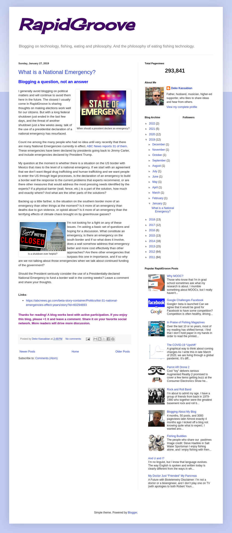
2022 (152, 123)
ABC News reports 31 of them (107, 146)
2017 (152, 225)
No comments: (73, 338)
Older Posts (122, 351)
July (155, 171)
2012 (152, 251)
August (157, 165)
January (157, 203)
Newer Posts (27, 351)
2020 (152, 134)
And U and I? (156, 458)
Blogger (132, 512)
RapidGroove (76, 24)
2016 (152, 230)
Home (75, 351)
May (155, 181)
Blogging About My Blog (181, 411)
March (156, 192)
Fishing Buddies (177, 436)
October (157, 155)
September (159, 160)
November (159, 149)
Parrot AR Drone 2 (178, 367)
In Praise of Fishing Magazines (186, 322)
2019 (152, 139)
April (155, 187)
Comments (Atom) (46, 358)
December (159, 144)
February (158, 198)
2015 (152, 235)
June (155, 176)
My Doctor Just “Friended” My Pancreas (172, 475)
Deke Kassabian (181, 88)
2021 (152, 128)
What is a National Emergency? (57, 72)
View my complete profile (182, 107)
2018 (152, 219)
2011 (152, 257)
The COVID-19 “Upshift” (181, 345)
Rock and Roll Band (179, 389)
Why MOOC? (175, 276)
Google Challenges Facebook (185, 300)
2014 (152, 241)
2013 (152, 246)
